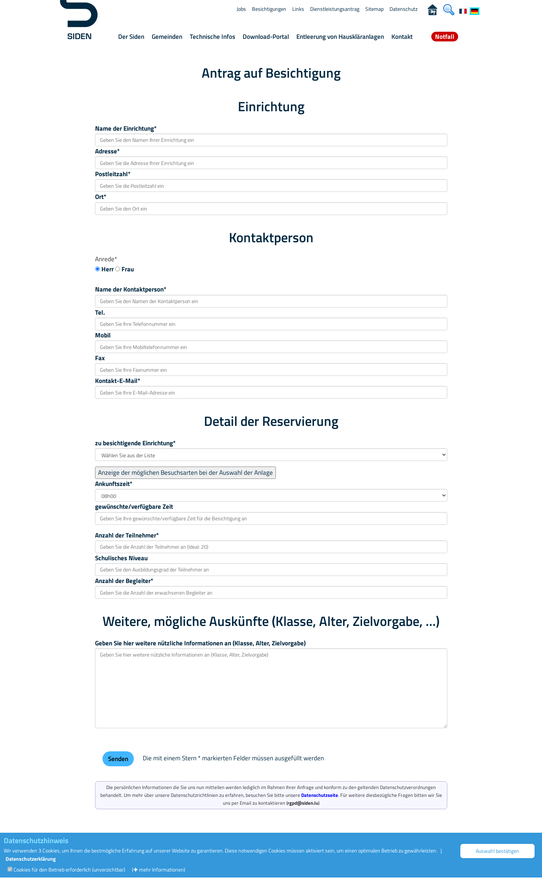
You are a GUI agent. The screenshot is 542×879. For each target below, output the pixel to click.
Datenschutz (403, 9)
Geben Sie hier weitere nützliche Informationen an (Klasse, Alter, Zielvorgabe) (200, 643)
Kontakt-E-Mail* (117, 381)
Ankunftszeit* (113, 484)
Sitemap (374, 9)
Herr (107, 269)
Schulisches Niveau (121, 558)
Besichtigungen (269, 9)
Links (298, 9)
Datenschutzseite (319, 795)
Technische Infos (212, 36)
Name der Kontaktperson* (130, 289)
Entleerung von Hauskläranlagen (340, 36)
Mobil (103, 335)
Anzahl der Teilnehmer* (127, 535)
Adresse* (107, 151)
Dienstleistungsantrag (334, 9)
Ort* (100, 197)
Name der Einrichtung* (126, 128)
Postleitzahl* (112, 174)
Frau (128, 269)
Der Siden (131, 36)
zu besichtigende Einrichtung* (135, 443)
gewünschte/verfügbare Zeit (134, 506)
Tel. (100, 312)
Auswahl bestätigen (497, 851)
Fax (100, 358)
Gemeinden (167, 36)
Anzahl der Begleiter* (124, 581)
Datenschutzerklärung (31, 859)
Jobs (241, 9)
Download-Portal (266, 36)
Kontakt (402, 36)
